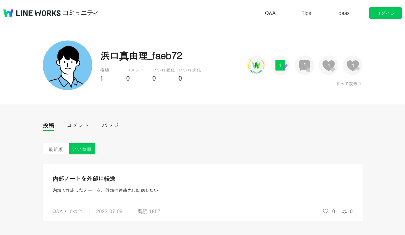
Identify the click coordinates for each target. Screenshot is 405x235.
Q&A (270, 13)
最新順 (55, 149)
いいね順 (82, 149)
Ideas (343, 13)
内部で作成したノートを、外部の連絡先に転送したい (105, 190)
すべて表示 (346, 83)
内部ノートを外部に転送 (84, 178)
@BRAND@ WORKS (32, 13)
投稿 (48, 125)
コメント (78, 125)
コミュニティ (80, 13)
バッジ (110, 125)
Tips (306, 13)
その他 (75, 211)
